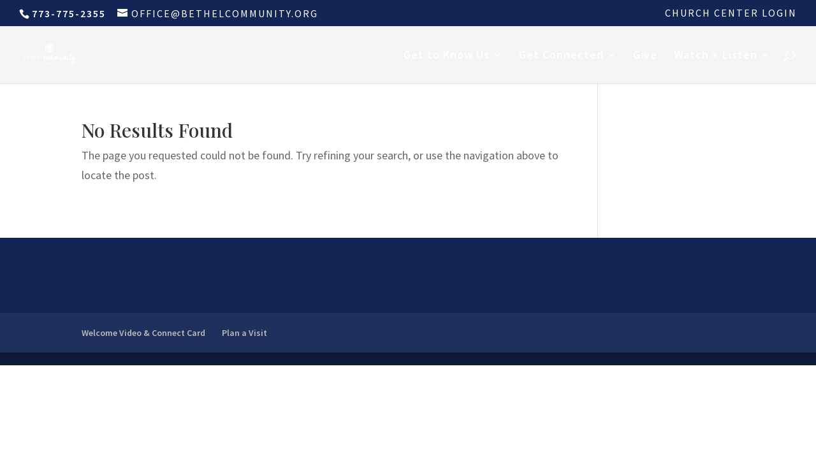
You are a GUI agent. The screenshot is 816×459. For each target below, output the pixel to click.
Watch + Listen (715, 56)
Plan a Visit (244, 333)
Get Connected (561, 56)
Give (645, 56)
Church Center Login (731, 13)
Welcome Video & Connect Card (143, 333)
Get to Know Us (447, 56)
